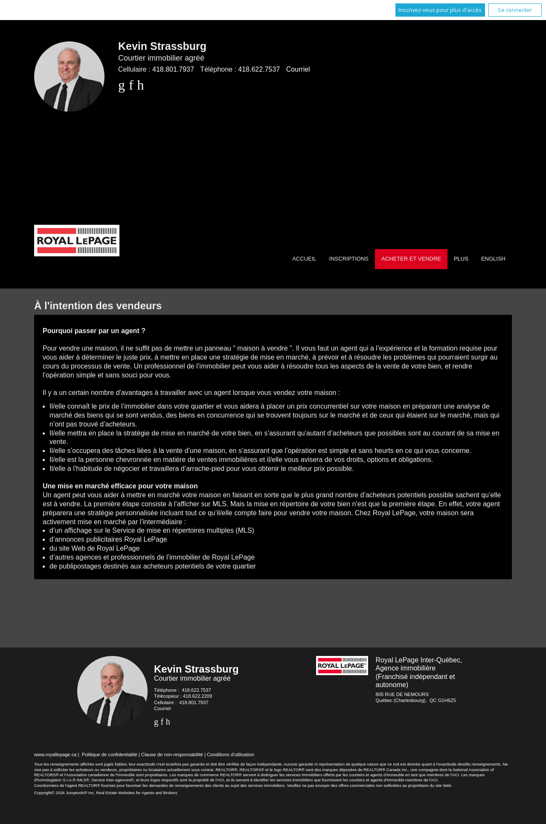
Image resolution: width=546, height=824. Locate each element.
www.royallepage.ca (55, 754)
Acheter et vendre (411, 258)
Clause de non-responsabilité (172, 754)
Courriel (298, 69)
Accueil (304, 258)
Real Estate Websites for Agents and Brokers (136, 792)
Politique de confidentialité (109, 754)
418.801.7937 (173, 69)
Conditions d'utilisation (230, 754)
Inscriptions (349, 258)
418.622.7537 (259, 69)
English (493, 258)
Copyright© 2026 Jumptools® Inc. (64, 792)
